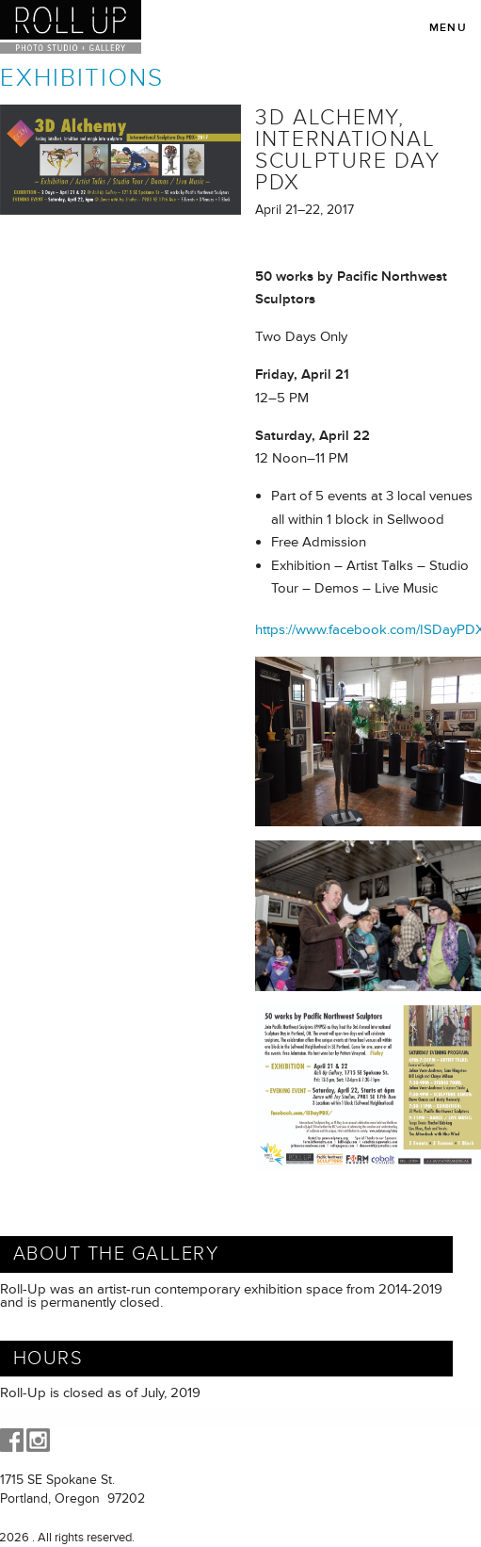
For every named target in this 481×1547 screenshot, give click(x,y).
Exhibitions (82, 78)
